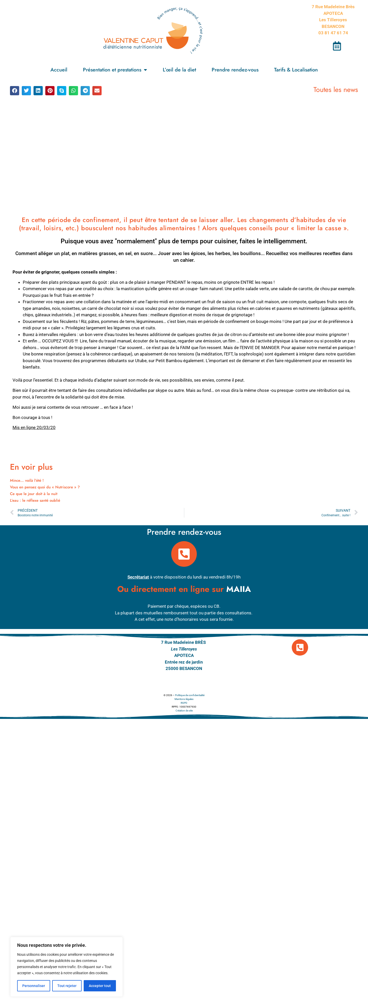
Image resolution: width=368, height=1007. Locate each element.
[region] (66, 967)
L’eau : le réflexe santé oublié (35, 500)
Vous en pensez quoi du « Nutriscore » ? (45, 487)
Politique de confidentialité (189, 695)
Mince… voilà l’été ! (27, 480)
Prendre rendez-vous (235, 70)
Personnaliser (33, 986)
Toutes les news (335, 90)
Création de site (184, 710)
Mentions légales (184, 699)
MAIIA (238, 589)
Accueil (58, 70)
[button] (14, 90)
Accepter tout (100, 986)
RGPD (184, 702)
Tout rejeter (67, 986)
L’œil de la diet (179, 70)
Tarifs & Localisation (296, 70)
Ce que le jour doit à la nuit (33, 494)
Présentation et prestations (115, 70)
